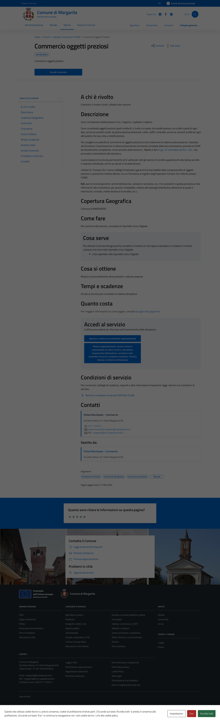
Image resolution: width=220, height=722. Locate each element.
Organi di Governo (27, 619)
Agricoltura (134, 25)
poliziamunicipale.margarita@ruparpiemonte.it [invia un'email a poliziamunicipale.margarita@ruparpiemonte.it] (107, 429)
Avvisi (160, 623)
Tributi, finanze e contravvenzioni (127, 637)
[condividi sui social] (157, 45)
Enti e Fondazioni (27, 632)
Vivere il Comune (86, 25)
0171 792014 (92, 426)
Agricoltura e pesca (74, 615)
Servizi (67, 25)
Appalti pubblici (72, 628)
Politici (22, 623)
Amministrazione (34, 25)
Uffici (21, 615)
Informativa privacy (121, 667)
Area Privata (25, 696)
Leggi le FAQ (71, 662)
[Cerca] (195, 14)
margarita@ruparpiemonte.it (38, 675)
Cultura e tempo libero (75, 641)
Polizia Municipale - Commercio (101, 451)
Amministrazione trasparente (125, 662)
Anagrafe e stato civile (75, 623)
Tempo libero (152, 25)
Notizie (161, 615)
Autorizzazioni (71, 632)
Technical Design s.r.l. (38, 714)
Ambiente (70, 619)
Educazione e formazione (77, 646)
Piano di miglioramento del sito (126, 685)
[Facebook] (164, 14)
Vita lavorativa (118, 646)
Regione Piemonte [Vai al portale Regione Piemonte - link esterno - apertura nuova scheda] (29, 3)
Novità (53, 25)
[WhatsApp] (170, 14)
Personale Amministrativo (31, 628)
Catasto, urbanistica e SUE (77, 637)
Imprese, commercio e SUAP (125, 623)
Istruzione (168, 25)
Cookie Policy (118, 671)
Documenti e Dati (27, 637)
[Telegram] (159, 14)
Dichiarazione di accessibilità (125, 680)
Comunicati (163, 619)
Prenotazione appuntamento (78, 667)
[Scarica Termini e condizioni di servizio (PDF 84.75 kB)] (107, 395)
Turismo (115, 641)
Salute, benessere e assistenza (126, 632)
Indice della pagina (40, 98)
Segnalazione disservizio (76, 671)
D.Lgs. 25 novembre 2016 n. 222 (174, 150)
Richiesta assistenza (74, 676)
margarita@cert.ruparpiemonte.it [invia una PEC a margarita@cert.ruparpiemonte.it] (108, 432)
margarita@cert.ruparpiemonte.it (39, 678)
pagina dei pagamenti (149, 311)
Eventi (161, 647)
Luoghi (161, 642)
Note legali (117, 676)
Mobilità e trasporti (120, 628)
